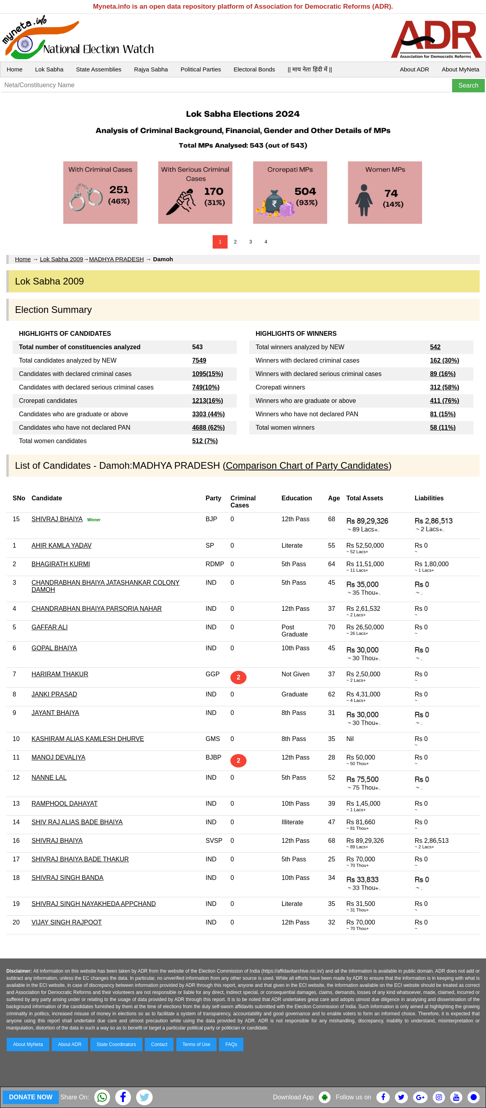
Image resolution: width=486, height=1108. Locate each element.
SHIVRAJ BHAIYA (57, 519)
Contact (159, 1044)
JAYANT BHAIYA (55, 712)
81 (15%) (443, 414)
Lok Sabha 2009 (61, 259)
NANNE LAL (49, 777)
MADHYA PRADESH (116, 259)
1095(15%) (207, 374)
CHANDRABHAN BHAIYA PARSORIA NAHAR (97, 608)
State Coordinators (116, 1044)
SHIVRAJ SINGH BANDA (67, 877)
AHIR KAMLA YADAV (62, 545)
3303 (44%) (208, 414)
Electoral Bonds (254, 69)
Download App (293, 1097)
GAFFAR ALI (50, 627)
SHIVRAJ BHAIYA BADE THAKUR (80, 859)
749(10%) (205, 387)
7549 (199, 360)
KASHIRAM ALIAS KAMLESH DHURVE (88, 739)
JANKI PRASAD (54, 694)
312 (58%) (444, 387)
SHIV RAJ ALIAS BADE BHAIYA (77, 822)
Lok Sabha (49, 69)
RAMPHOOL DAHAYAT (64, 803)
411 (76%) (444, 400)
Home (14, 69)
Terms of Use (197, 1044)
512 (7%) (205, 441)
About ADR (414, 69)
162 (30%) (444, 360)
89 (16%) (443, 374)
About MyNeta (460, 69)
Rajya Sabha (151, 69)
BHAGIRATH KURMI (61, 564)
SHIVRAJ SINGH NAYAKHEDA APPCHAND (94, 903)
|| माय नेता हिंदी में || (310, 69)
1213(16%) (207, 400)
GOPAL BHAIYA (54, 648)
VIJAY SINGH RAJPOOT (67, 922)
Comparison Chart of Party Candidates (307, 465)
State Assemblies (99, 69)
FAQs (231, 1044)
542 (435, 347)
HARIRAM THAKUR (60, 674)
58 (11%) (443, 427)
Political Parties (201, 69)
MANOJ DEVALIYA (58, 757)
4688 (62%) (208, 427)
